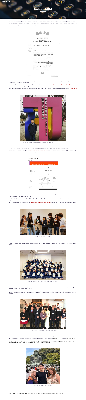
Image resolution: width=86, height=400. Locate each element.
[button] (84, 1)
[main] (43, 9)
